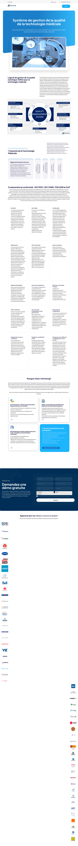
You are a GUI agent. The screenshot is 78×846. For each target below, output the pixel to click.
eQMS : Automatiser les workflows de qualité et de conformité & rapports (53, 405)
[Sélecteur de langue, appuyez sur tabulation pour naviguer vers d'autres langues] (55, 2)
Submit (55, 500)
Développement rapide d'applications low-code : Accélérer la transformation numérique (23, 433)
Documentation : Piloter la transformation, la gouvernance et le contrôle (22, 405)
